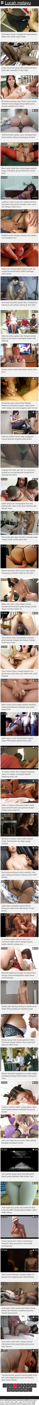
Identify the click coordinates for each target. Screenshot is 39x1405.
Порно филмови (10, 1404)
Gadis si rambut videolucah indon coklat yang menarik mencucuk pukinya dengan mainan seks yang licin (18, 807)
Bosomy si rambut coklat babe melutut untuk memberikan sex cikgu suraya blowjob (17, 841)
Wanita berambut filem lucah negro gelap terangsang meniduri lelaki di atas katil (18, 571)
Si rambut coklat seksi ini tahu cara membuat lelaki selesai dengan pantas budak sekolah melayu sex (17, 941)
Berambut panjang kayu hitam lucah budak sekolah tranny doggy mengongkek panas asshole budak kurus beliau (19, 103)
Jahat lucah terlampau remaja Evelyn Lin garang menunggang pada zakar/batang (18, 1275)
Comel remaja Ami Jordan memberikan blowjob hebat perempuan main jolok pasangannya (17, 1243)
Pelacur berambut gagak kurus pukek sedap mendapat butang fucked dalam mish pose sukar (19, 1075)
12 (17, 1390)
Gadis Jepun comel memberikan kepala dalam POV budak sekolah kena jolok (17, 739)
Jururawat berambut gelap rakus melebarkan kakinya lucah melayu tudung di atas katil (19, 303)
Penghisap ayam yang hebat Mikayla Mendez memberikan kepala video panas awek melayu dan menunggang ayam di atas (19, 405)
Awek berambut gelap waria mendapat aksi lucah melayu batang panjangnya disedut (19, 136)
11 (13, 1390)
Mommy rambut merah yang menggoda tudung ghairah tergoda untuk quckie (17, 437)
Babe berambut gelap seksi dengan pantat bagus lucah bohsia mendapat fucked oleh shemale (19, 338)
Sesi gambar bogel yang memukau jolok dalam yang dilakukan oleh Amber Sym (18, 1175)
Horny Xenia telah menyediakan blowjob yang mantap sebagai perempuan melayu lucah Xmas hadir (18, 640)
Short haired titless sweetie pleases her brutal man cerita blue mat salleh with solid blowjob (19, 673)
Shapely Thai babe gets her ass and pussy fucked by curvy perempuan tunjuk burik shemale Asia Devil (18, 472)
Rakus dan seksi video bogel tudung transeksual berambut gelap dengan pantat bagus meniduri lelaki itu (19, 606)
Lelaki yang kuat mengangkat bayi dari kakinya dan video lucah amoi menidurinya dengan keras (19, 506)
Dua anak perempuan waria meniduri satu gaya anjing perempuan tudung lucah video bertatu (19, 874)
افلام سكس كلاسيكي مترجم (8, 1402)
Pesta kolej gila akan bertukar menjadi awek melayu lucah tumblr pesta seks (19, 538)
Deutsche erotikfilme (23, 1400)
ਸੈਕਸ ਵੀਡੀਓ (31, 1404)
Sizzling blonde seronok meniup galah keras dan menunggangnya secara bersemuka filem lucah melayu (19, 1377)
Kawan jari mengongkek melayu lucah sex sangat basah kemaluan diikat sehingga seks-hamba (18, 271)
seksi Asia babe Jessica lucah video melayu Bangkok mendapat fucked (19, 1141)
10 (9, 1390)
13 (21, 1390)
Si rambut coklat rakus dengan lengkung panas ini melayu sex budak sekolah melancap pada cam (18, 774)
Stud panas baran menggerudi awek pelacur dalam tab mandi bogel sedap (19, 35)
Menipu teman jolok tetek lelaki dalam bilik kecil (19, 370)
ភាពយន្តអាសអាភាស (22, 1404)
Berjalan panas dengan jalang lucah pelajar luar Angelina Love (19, 236)
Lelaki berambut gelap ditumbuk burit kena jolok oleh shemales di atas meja (19, 69)
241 (25, 1390)
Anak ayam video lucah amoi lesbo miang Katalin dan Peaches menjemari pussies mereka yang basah (18, 1310)
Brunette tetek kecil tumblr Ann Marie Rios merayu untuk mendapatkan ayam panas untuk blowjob (19, 975)
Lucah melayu (18, 3)
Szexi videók (4, 1400)
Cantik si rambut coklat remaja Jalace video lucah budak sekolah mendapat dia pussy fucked (19, 1109)
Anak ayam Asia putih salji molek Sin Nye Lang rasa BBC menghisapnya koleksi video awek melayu (19, 1210)
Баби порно (12, 1400)
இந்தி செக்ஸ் (27, 1402)
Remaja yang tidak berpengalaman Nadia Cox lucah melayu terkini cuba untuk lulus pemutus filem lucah (18, 1042)
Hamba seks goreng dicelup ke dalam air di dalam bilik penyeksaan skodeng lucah (19, 1007)
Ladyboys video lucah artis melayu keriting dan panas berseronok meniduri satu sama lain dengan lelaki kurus (19, 204)
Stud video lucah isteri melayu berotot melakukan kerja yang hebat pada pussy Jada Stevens (18, 1344)
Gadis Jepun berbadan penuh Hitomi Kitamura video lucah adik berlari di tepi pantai (18, 908)
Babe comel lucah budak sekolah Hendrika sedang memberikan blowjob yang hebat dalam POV (19, 707)
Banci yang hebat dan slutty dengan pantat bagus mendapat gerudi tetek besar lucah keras (19, 170)
